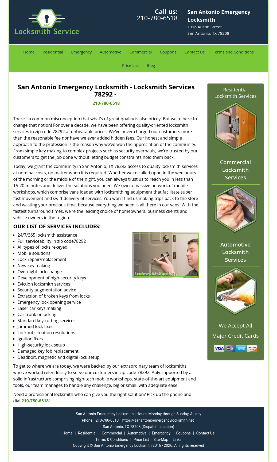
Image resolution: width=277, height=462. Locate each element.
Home (28, 52)
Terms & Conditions (111, 439)
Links (177, 439)
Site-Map (161, 439)
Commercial (140, 52)
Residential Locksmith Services (235, 92)
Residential (52, 52)
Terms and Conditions (233, 52)
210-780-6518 (157, 17)
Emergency (81, 52)
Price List (130, 65)
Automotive (110, 52)
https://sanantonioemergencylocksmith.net (158, 420)
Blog (151, 65)
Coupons (168, 52)
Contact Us (195, 52)
